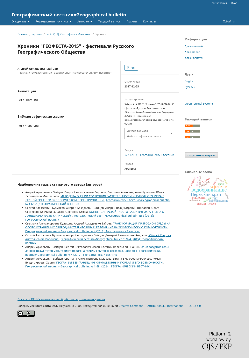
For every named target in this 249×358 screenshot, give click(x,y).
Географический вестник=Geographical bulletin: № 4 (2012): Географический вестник (93, 252)
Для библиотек (194, 58)
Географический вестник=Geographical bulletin (69, 14)
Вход (234, 3)
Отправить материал (201, 155)
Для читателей (194, 46)
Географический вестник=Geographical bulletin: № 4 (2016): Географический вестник (82, 231)
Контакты (149, 21)
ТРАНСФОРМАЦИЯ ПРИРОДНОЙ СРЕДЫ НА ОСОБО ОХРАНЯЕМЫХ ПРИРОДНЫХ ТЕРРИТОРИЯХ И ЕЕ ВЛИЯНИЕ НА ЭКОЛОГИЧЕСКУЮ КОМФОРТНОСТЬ (97, 225)
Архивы (132, 21)
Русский (190, 87)
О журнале (19, 21)
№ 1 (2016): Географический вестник (68, 34)
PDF (132, 67)
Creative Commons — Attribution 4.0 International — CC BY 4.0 (160, 306)
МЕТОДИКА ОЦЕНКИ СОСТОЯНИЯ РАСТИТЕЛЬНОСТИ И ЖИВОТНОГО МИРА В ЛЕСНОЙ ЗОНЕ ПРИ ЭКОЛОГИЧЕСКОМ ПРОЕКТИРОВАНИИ (94, 198)
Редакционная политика (52, 21)
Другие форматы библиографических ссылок (144, 133)
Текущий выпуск (109, 21)
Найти (229, 21)
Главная (22, 34)
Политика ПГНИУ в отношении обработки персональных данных (61, 299)
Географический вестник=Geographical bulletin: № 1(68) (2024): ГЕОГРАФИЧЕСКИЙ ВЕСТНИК (87, 266)
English (190, 81)
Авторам (83, 21)
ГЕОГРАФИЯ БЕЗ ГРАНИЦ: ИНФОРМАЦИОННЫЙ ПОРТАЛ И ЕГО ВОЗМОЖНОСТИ (109, 262)
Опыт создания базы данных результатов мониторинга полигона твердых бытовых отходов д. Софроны (97, 249)
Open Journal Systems (199, 103)
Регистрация (219, 3)
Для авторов (192, 52)
